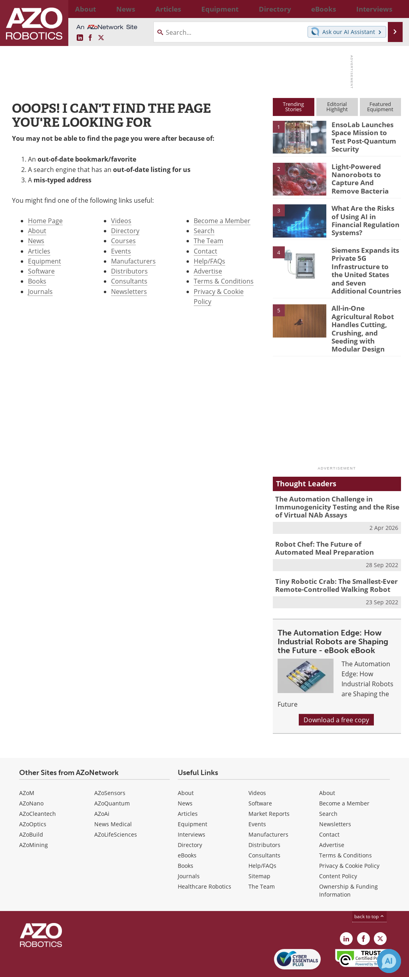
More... (393, 9)
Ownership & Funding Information (348, 864)
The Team (208, 240)
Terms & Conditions (224, 281)
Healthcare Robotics (204, 860)
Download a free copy (336, 693)
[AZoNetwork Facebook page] (90, 38)
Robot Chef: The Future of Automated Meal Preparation (332, 525)
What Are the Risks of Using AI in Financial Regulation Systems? (364, 215)
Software (41, 271)
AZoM (26, 766)
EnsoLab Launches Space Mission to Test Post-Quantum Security (364, 135)
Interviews (191, 808)
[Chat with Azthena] (389, 961)
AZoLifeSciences (115, 808)
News (36, 240)
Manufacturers (133, 261)
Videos (121, 220)
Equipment (44, 261)
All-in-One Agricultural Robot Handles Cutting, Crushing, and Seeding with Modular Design (366, 316)
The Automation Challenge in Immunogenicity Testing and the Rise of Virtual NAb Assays (335, 486)
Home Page (45, 220)
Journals (40, 291)
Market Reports (269, 787)
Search (204, 230)
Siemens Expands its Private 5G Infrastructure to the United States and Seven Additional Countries (363, 267)
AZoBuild (31, 808)
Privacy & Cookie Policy (349, 839)
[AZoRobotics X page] (101, 38)
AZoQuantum (112, 777)
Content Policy (338, 849)
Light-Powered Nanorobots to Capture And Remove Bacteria (364, 177)
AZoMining (33, 818)
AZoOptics (32, 797)
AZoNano (31, 777)
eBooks (187, 829)
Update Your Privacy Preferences (68, 967)
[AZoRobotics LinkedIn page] (80, 38)
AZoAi (101, 787)
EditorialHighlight (337, 106)
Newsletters (129, 291)
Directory (125, 230)
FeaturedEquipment (380, 106)
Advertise (208, 271)
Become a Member (222, 220)
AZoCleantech (37, 787)
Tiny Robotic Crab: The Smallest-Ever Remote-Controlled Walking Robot (330, 560)
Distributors (129, 271)
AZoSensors (109, 766)
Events (121, 251)
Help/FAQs (209, 261)
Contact (205, 251)
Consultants (129, 281)
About (37, 230)
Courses (123, 240)
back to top (369, 890)
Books (37, 281)
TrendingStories (293, 106)
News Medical (113, 797)
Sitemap (259, 849)
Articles (39, 251)
